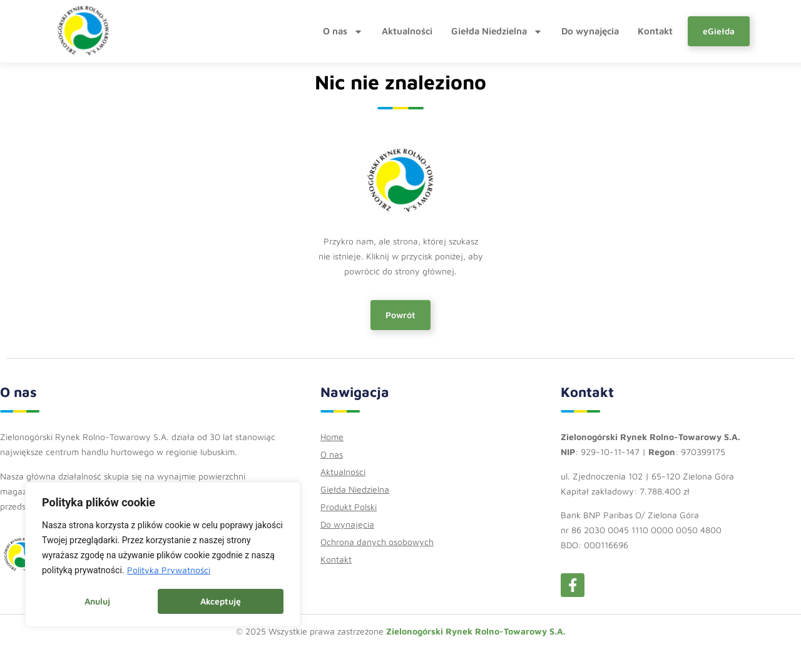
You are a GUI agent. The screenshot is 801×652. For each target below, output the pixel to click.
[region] (162, 555)
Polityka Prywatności (168, 571)
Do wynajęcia (590, 31)
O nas (343, 31)
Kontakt (655, 31)
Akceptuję (220, 601)
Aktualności (407, 31)
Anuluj (97, 601)
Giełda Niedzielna (497, 31)
